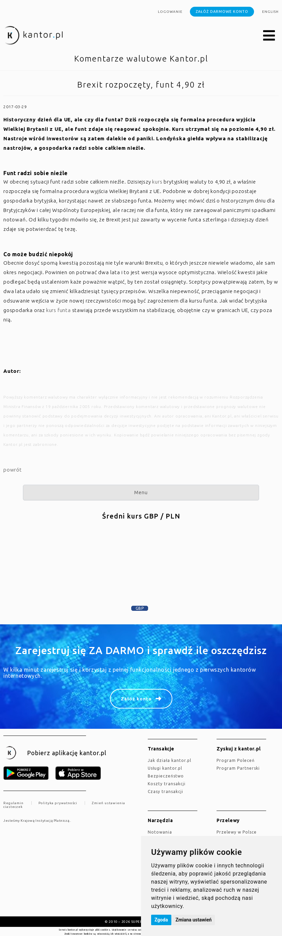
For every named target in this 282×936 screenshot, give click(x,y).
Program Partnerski (238, 768)
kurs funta (58, 310)
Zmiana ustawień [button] (193, 919)
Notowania (160, 832)
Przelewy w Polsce (237, 832)
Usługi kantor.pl (165, 768)
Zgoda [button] (161, 919)
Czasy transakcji (165, 791)
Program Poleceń (236, 760)
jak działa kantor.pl (169, 760)
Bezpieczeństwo (166, 776)
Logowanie (170, 12)
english (270, 12)
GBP (140, 608)
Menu (140, 492)
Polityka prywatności (57, 803)
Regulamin (13, 803)
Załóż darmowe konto (222, 11)
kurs (157, 182)
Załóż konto (136, 698)
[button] (269, 36)
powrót (12, 470)
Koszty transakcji (167, 784)
